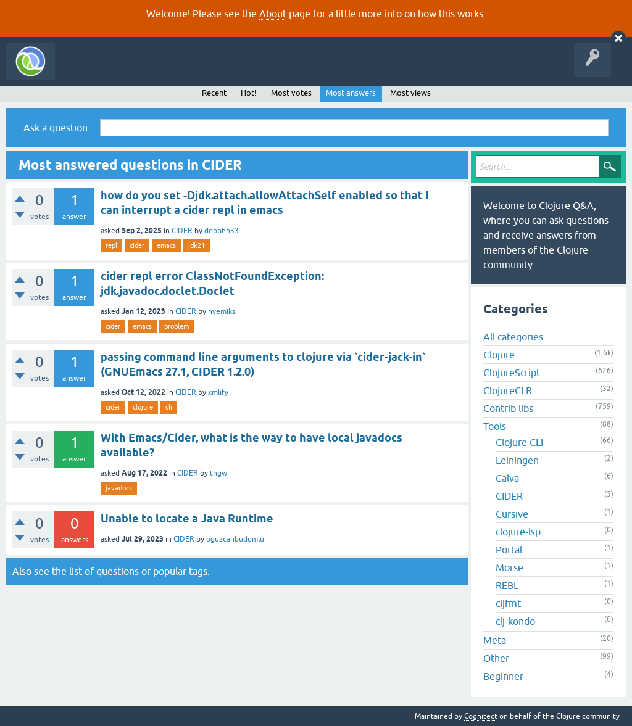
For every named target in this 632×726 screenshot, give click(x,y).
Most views (410, 92)
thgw (218, 473)
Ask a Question (283, 70)
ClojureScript (511, 372)
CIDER (182, 230)
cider (137, 245)
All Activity (82, 70)
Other (496, 658)
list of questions (104, 571)
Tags (230, 70)
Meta (494, 640)
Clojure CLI (519, 442)
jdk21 (196, 245)
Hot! (249, 92)
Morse (509, 567)
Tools (494, 426)
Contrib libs (508, 408)
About (272, 13)
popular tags (180, 571)
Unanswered (183, 70)
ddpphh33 (221, 230)
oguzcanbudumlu (235, 539)
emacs (166, 245)
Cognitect (480, 716)
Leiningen (517, 460)
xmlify (218, 392)
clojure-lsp (518, 531)
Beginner (503, 676)
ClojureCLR (507, 390)
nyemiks (221, 311)
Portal (509, 549)
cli (168, 407)
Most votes (291, 92)
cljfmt (508, 603)
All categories (513, 336)
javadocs (119, 488)
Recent (214, 92)
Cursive (512, 513)
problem (176, 326)
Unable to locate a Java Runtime (187, 518)
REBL (507, 585)
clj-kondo (515, 621)
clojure (143, 407)
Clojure (499, 354)
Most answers (351, 92)
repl (111, 245)
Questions (132, 70)
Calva (507, 478)
